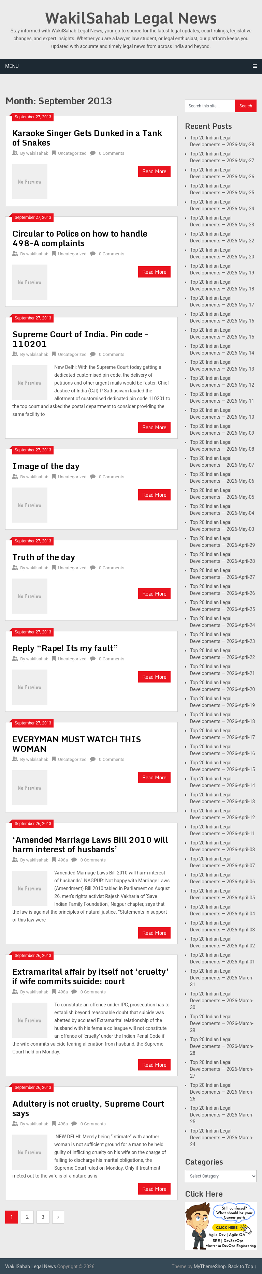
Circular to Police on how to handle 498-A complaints (79, 238)
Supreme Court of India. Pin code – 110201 (80, 338)
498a (63, 860)
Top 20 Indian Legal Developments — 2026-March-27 (221, 1069)
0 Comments (111, 153)
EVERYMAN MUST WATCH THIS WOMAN (76, 743)
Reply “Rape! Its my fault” (65, 648)
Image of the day (45, 466)
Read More (154, 171)
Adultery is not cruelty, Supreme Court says (88, 1108)
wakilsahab (37, 153)
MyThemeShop (210, 1266)
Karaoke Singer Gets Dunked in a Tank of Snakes (87, 137)
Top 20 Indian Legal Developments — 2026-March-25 (221, 1114)
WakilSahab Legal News (131, 17)
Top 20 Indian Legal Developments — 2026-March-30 (221, 1000)
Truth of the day (43, 557)
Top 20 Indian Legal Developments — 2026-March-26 (221, 1091)
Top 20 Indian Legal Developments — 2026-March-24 (221, 1137)
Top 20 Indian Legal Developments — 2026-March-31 (221, 977)
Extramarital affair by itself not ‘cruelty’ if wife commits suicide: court (90, 976)
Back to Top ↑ (242, 1266)
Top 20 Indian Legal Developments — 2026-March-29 (221, 1023)
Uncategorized (72, 153)
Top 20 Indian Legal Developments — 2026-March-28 (221, 1046)
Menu (11, 66)
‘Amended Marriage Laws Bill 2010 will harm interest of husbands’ (90, 844)
